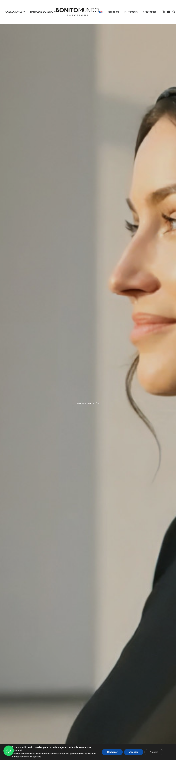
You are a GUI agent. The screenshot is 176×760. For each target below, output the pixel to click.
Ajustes (154, 752)
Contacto (149, 12)
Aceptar (133, 752)
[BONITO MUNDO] (78, 11)
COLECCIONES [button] (15, 11)
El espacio (131, 12)
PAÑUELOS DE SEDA (43, 11)
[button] (163, 12)
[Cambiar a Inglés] (102, 12)
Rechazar (112, 752)
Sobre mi (113, 12)
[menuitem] (16, 12)
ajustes (37, 756)
